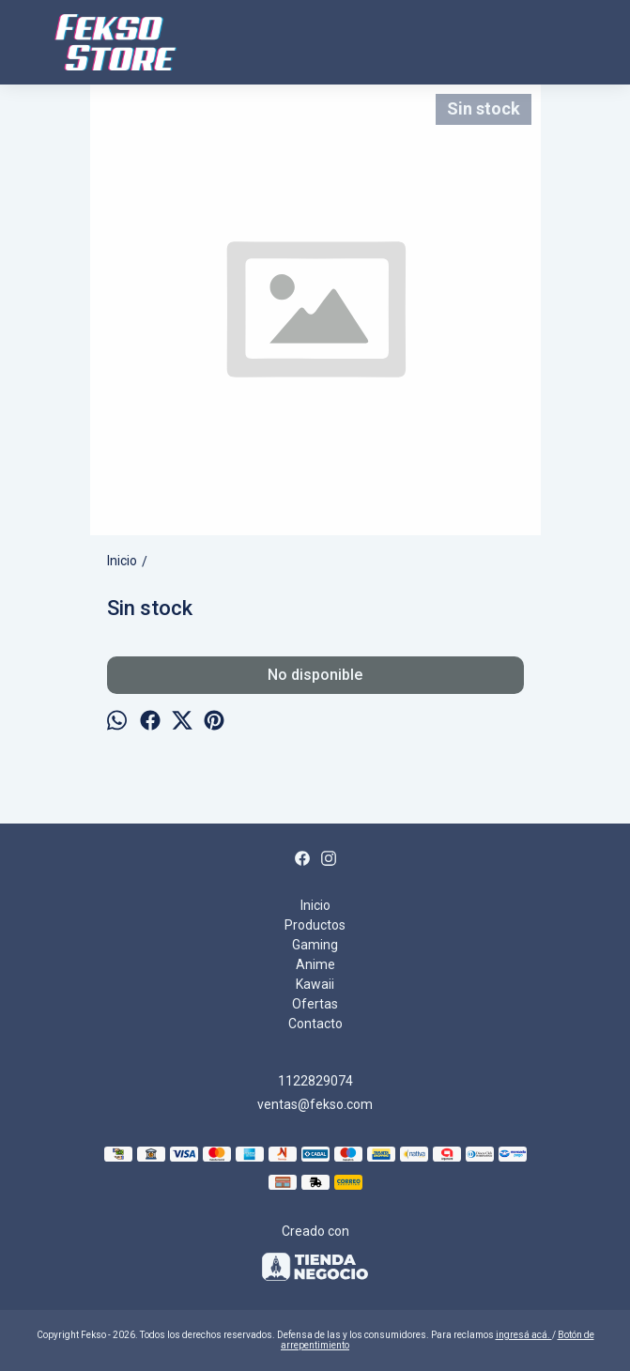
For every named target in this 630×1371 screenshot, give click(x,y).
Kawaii (315, 984)
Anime (315, 964)
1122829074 (315, 1080)
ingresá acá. (524, 1335)
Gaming (315, 944)
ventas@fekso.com (315, 1104)
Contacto (315, 1023)
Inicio (315, 905)
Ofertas (315, 1003)
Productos (315, 924)
